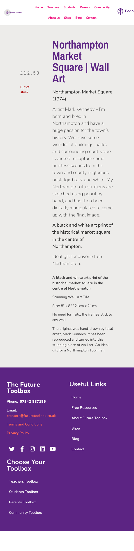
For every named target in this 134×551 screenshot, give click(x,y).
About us (54, 18)
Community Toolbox (25, 512)
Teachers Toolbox (23, 481)
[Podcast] (120, 11)
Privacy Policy (18, 432)
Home (39, 7)
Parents (85, 7)
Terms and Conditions (24, 424)
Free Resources (84, 407)
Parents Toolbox (22, 502)
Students (69, 7)
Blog (78, 18)
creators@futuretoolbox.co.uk (31, 415)
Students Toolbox (23, 491)
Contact (91, 18)
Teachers (53, 7)
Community (101, 7)
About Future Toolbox (90, 418)
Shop (67, 18)
